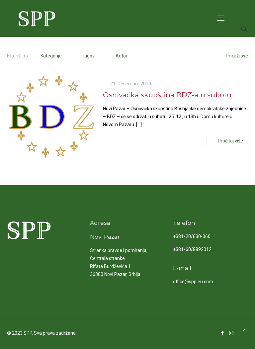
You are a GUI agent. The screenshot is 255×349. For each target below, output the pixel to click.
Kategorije (50, 55)
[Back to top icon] (244, 330)
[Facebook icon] (222, 333)
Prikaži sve (233, 55)
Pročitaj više (230, 140)
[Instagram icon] (231, 333)
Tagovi (88, 55)
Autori (121, 55)
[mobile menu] (220, 18)
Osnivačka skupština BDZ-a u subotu (167, 95)
